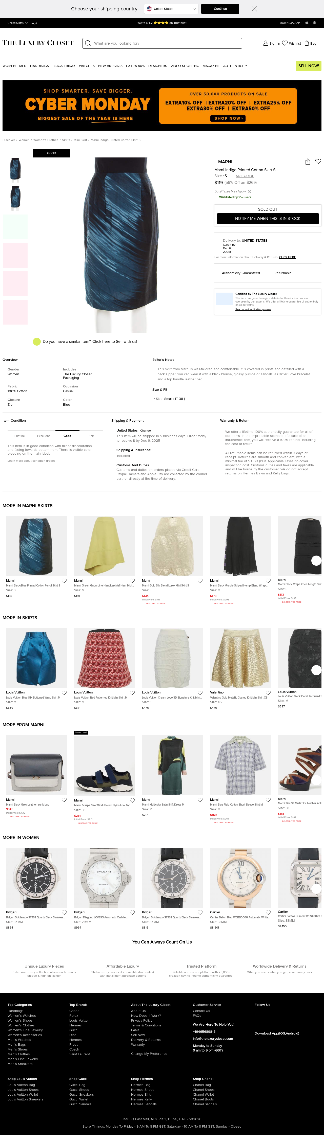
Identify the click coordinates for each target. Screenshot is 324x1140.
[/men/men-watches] (38, 1040)
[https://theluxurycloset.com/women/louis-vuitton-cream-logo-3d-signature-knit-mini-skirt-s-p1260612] (172, 667)
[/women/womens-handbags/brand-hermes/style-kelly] (137, 1099)
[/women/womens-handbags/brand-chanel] (199, 1085)
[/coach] (100, 1049)
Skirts (66, 140)
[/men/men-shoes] (38, 1049)
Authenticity (235, 66)
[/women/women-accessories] (38, 1035)
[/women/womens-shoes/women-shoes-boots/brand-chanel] (199, 1099)
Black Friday (63, 66)
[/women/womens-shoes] (38, 1020)
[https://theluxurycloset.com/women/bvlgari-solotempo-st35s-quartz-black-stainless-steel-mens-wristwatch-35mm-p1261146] (36, 887)
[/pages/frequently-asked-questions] (162, 1030)
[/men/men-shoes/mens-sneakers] (38, 1064)
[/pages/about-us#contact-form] (224, 1011)
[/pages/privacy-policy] (162, 1020)
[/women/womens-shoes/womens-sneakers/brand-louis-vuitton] (14, 1099)
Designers (157, 66)
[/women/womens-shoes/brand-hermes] (137, 1090)
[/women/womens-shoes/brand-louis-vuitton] (14, 1090)
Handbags (39, 66)
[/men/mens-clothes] (38, 1054)
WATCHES (87, 66)
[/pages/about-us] (162, 1011)
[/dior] (100, 1035)
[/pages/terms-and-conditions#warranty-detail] (162, 1044)
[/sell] (162, 1035)
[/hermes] (100, 1025)
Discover (9, 140)
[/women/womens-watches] (38, 1016)
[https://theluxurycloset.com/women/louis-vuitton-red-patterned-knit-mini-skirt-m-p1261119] (104, 667)
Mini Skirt (80, 140)
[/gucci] (100, 1030)
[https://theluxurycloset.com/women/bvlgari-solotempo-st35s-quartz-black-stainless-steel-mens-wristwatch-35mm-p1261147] (172, 887)
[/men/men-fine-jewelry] (38, 1059)
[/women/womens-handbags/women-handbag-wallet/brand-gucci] (75, 1099)
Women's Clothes (46, 140)
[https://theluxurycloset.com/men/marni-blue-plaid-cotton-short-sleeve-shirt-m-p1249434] (240, 777)
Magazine (211, 66)
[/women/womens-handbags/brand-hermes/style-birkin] (137, 1094)
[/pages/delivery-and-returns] (162, 1040)
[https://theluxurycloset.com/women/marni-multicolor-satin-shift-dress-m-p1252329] (172, 774)
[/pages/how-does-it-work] (162, 1016)
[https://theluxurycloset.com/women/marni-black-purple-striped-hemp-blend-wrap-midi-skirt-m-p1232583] (240, 558)
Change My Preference (149, 1054)
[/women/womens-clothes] (38, 1025)
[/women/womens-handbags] (38, 1011)
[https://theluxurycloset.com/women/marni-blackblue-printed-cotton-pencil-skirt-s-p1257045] (36, 555)
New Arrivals (110, 66)
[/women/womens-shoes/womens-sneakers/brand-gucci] (75, 1094)
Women (9, 66)
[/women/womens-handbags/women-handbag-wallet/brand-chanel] (199, 1094)
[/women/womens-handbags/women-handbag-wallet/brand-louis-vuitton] (14, 1094)
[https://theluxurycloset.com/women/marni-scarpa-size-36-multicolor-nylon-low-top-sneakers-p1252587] (104, 778)
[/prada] (100, 1044)
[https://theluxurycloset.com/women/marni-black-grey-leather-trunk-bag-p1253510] (36, 774)
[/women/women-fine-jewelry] (38, 1030)
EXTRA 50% (135, 66)
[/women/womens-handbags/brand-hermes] (137, 1085)
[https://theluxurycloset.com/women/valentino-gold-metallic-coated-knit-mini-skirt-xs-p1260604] (240, 667)
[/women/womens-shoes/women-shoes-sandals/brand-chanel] (199, 1104)
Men (23, 66)
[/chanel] (100, 1011)
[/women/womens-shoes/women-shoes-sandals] (137, 1104)
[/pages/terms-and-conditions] (162, 1025)
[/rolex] (100, 1016)
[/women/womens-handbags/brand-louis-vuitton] (14, 1085)
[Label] (166, 43)
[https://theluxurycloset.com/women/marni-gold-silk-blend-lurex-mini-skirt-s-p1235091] (172, 558)
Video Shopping (185, 66)
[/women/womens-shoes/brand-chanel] (199, 1090)
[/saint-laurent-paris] (100, 1054)
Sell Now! (308, 66)
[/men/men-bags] (38, 1044)
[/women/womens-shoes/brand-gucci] (75, 1090)
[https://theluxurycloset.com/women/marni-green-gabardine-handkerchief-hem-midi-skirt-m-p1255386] (104, 555)
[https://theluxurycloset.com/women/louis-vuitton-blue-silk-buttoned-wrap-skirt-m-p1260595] (36, 667)
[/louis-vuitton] (100, 1020)
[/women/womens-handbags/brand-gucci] (75, 1085)
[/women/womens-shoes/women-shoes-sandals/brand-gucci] (75, 1104)
